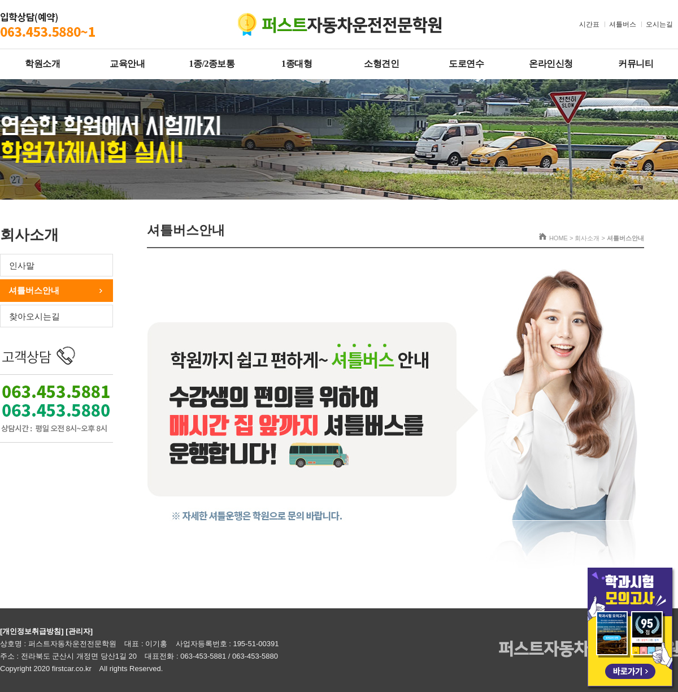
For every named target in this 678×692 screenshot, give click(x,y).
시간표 (589, 24)
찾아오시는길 (34, 316)
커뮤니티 (635, 63)
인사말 (21, 265)
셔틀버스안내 (33, 290)
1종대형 (296, 63)
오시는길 (659, 24)
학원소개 (42, 63)
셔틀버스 (622, 24)
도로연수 (466, 63)
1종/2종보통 (212, 63)
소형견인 (381, 63)
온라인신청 (551, 63)
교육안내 (127, 63)
